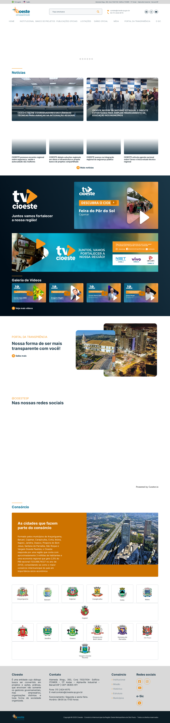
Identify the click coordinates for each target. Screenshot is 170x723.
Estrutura (116, 693)
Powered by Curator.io (147, 487)
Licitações (85, 21)
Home (11, 21)
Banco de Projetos (45, 21)
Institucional (27, 21)
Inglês (28, 2)
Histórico (116, 688)
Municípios (117, 698)
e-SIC (158, 21)
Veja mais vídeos (22, 308)
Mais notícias (85, 167)
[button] (8, 43)
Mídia (116, 21)
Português (18, 2)
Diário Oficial (101, 21)
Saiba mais (19, 355)
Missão (115, 684)
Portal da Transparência (137, 21)
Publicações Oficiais (66, 21)
